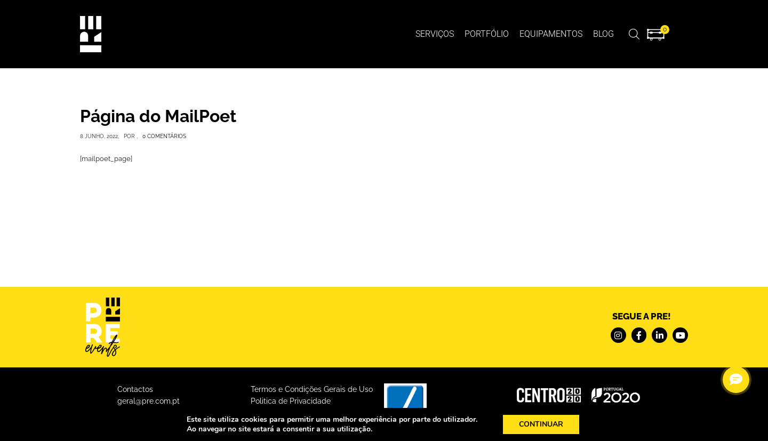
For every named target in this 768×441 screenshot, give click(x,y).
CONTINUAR (546, 424)
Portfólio (487, 34)
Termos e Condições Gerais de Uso (312, 389)
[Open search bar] (634, 34)
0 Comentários (164, 136)
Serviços (434, 34)
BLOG (603, 34)
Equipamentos (550, 34)
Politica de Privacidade (291, 401)
